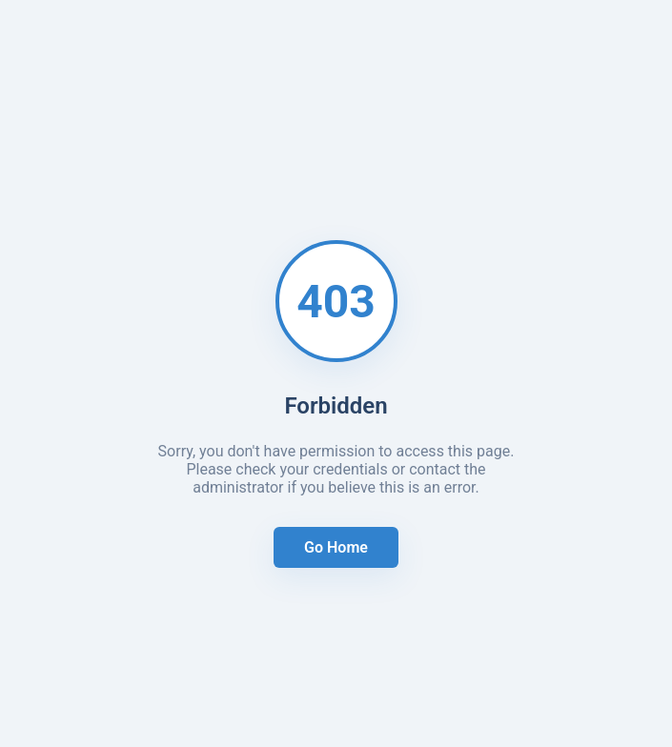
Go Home (336, 547)
